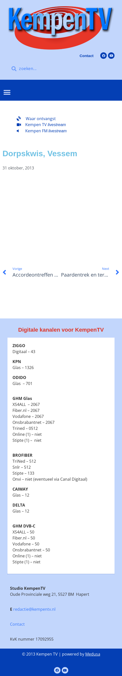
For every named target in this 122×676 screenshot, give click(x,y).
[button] (6, 92)
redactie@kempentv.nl (34, 609)
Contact (17, 624)
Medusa (92, 654)
